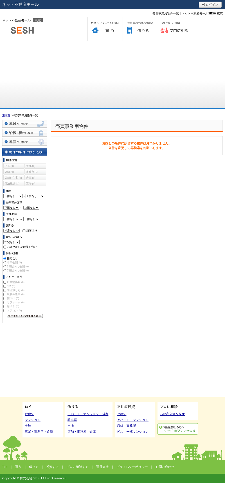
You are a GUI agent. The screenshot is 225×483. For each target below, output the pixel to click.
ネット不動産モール (20, 4)
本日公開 (14, 262)
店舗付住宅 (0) (13, 177)
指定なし (12, 258)
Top (4, 467)
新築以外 (31, 230)
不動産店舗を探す (172, 414)
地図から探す (24, 142)
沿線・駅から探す (24, 133)
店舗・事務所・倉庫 (39, 431)
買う (104, 29)
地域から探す (24, 124)
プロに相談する (174, 29)
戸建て (29, 414)
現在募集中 (15, 294)
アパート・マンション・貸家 (88, 414)
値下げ (13, 298)
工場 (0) (30, 183)
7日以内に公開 (18, 270)
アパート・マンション (132, 420)
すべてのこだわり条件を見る (25, 316)
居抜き (13, 306)
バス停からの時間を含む (22, 246)
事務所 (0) (32, 171)
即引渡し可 (15, 290)
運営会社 (102, 467)
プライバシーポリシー (132, 467)
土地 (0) (30, 166)
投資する (52, 467)
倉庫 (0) (30, 177)
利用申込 (178, 429)
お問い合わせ (164, 467)
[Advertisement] (112, 74)
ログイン (210, 4)
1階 (11, 286)
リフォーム (15, 302)
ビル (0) (9, 166)
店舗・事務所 (126, 426)
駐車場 (72, 420)
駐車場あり (15, 282)
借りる (139, 29)
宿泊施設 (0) (11, 183)
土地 (28, 426)
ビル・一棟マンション (132, 431)
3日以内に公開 (18, 266)
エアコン (14, 310)
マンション (32, 420)
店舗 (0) (9, 171)
